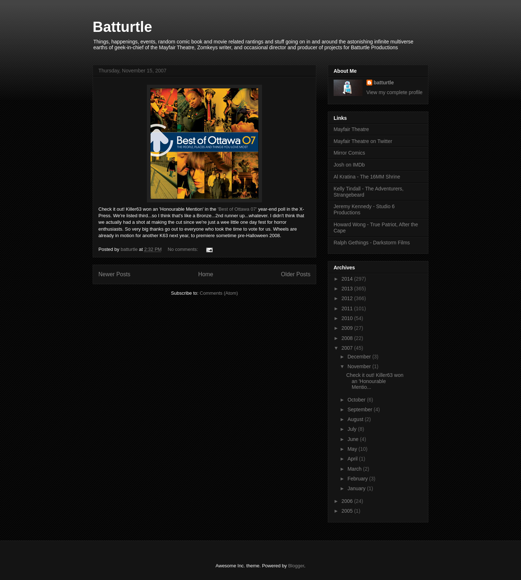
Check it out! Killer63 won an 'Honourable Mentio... (374, 381)
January (357, 488)
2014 (348, 279)
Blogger (296, 565)
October (357, 400)
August (355, 419)
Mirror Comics (349, 153)
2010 (348, 318)
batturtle (384, 82)
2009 (348, 328)
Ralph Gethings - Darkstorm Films (372, 242)
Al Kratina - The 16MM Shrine (367, 177)
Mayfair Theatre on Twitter (363, 141)
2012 (348, 298)
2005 (348, 511)
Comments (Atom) (219, 293)
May (352, 449)
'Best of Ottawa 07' (237, 209)
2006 (348, 501)
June (353, 439)
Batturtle (122, 27)
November (359, 366)
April (353, 459)
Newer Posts (114, 274)
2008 (348, 338)
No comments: (183, 249)
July (352, 429)
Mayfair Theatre (351, 129)
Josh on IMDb (349, 165)
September (360, 409)
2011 (348, 308)
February (358, 479)
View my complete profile (395, 92)
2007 (348, 348)
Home (205, 274)
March (355, 469)
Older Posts (295, 274)
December (359, 357)
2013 (348, 288)
